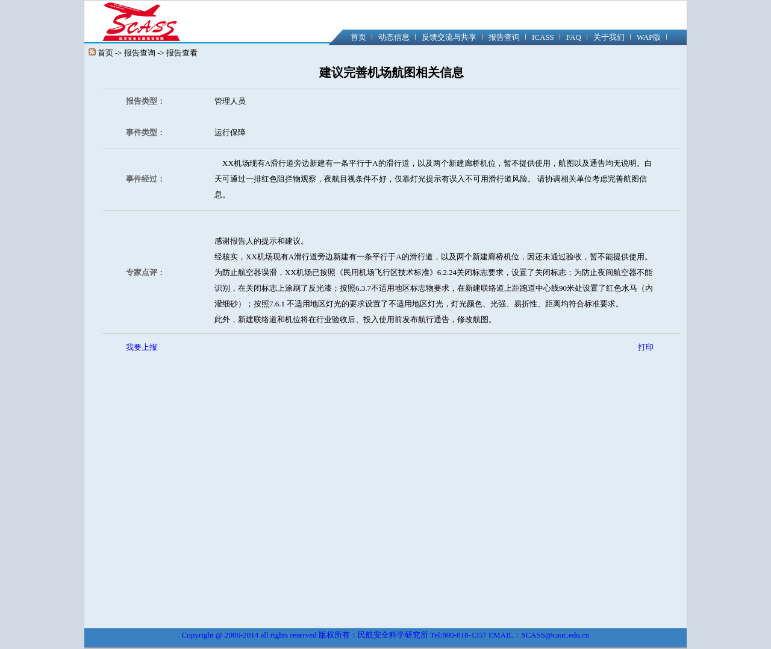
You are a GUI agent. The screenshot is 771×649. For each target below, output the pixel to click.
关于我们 (609, 37)
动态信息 (394, 37)
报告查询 (504, 37)
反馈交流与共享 (449, 37)
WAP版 (649, 37)
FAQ (573, 37)
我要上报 (141, 347)
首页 (358, 37)
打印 (646, 347)
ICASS (543, 37)
